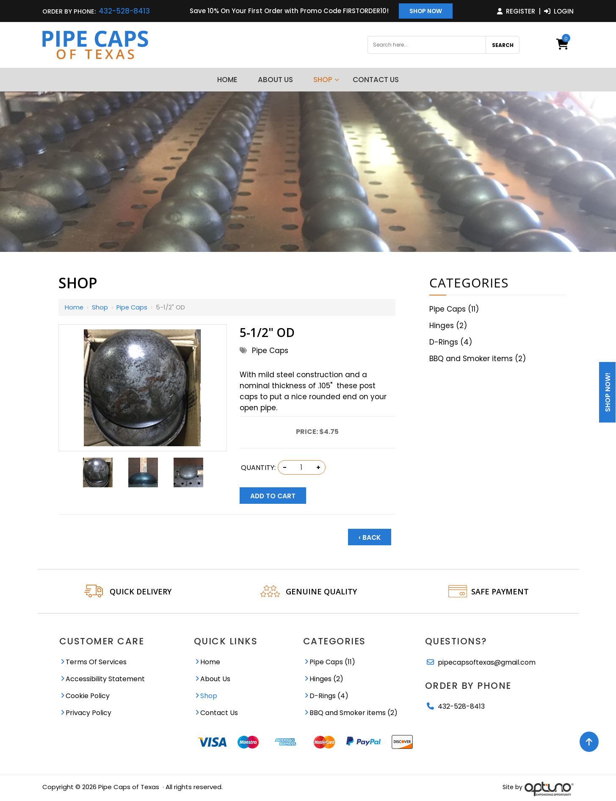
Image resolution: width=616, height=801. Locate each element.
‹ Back (370, 535)
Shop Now (425, 11)
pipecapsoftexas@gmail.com (487, 661)
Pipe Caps (133, 307)
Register (516, 11)
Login (559, 11)
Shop (100, 307)
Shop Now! (607, 392)
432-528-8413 (124, 11)
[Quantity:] (301, 467)
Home (74, 307)
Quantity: (258, 467)
